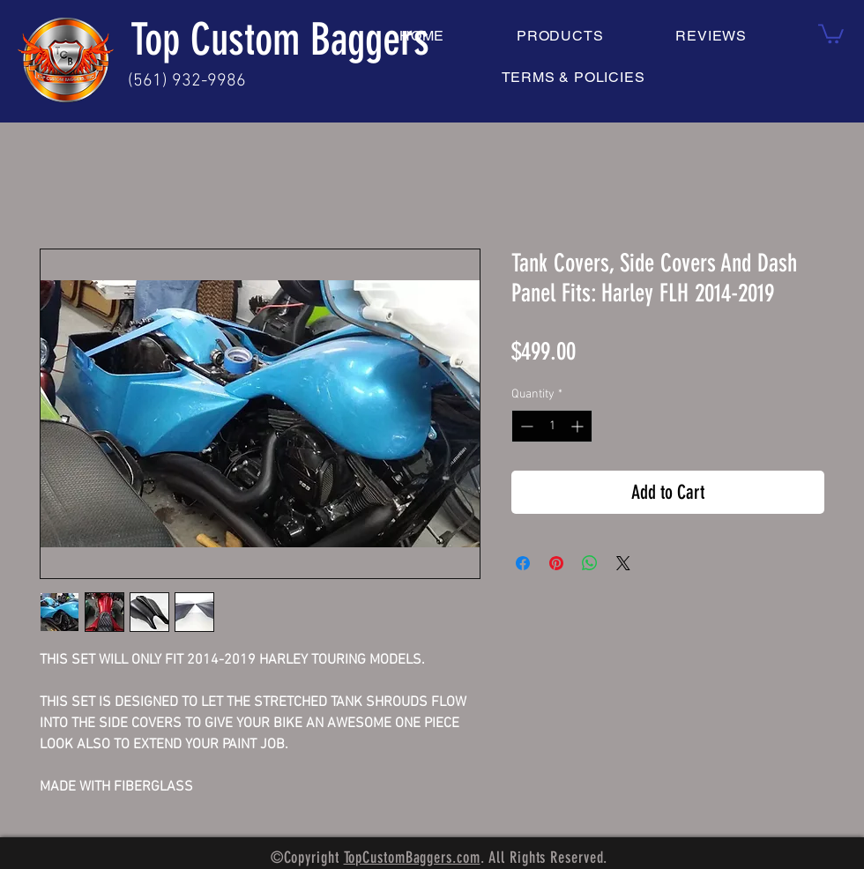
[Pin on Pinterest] (556, 563)
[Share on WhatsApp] (589, 563)
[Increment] (579, 426)
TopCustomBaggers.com (412, 857)
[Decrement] (525, 426)
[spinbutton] (552, 426)
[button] (831, 32)
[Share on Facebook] (522, 563)
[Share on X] (623, 563)
